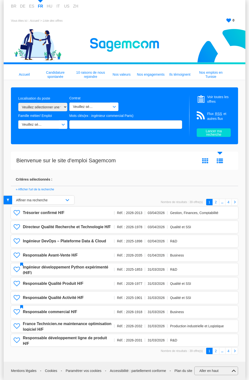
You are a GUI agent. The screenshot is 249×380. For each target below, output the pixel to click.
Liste (219, 161)
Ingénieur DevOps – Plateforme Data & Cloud (64, 241)
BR (13, 6)
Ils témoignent (179, 74)
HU (49, 6)
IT (58, 6)
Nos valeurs (122, 74)
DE (22, 6)
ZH (75, 6)
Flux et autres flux (216, 116)
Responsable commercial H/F (50, 312)
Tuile (205, 161)
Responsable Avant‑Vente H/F (50, 255)
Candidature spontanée (55, 75)
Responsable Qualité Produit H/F (53, 283)
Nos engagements (151, 74)
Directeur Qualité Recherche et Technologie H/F (67, 227)
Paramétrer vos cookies (83, 371)
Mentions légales (23, 371)
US (66, 6)
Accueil (34, 20)
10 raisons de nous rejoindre (90, 75)
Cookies (51, 371)
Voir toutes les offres (218, 99)
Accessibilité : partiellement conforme (138, 371)
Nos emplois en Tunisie (211, 75)
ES (31, 6)
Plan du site (183, 371)
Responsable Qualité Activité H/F (53, 298)
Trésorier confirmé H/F (43, 213)
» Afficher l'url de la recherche (35, 189)
